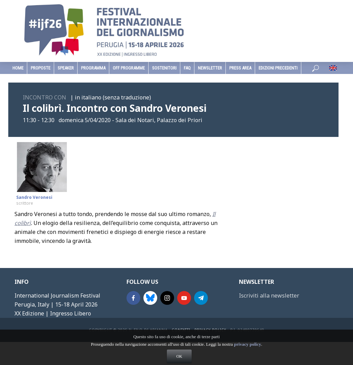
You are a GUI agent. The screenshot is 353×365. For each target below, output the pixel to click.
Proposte (40, 68)
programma (93, 68)
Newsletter (210, 68)
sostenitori (164, 68)
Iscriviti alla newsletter (269, 295)
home (17, 68)
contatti (181, 330)
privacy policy (247, 351)
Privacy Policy (210, 330)
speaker (66, 68)
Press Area (240, 68)
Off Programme (129, 68)
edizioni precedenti (278, 68)
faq (187, 68)
